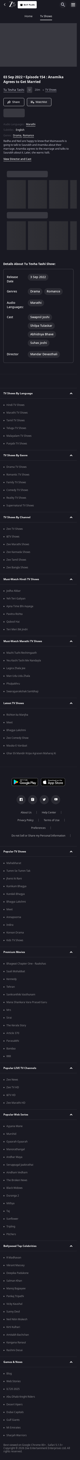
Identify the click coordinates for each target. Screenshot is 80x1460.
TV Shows (51, 90)
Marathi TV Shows (17, 413)
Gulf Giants (13, 1420)
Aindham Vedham (17, 1172)
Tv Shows (25, 16)
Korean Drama (15, 933)
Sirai (9, 1018)
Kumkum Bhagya (16, 886)
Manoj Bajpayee (16, 1288)
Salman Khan (14, 1281)
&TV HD (11, 1095)
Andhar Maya (14, 1157)
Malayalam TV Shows (19, 436)
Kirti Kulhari (13, 1327)
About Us (26, 812)
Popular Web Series (15, 1114)
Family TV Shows (16, 482)
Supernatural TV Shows (20, 505)
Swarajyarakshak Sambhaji (22, 691)
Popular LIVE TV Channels (19, 1068)
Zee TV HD (12, 1087)
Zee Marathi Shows (17, 544)
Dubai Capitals (15, 1412)
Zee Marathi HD (15, 1103)
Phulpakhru (13, 684)
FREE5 (60, 16)
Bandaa (11, 1049)
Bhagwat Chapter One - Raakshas (26, 964)
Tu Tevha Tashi (13, 90)
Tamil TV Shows (15, 420)
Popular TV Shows (14, 851)
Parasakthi (12, 1041)
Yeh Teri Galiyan (15, 599)
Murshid (11, 1134)
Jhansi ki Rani (14, 879)
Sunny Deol (13, 1312)
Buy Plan (27, 4)
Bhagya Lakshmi (16, 730)
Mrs (8, 1010)
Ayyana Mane (14, 1126)
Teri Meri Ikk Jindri (17, 629)
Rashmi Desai (14, 1350)
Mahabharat (13, 863)
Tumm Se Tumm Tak (18, 871)
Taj (8, 1211)
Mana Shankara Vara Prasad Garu (26, 1002)
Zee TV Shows (14, 529)
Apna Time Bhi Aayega (19, 606)
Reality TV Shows (16, 498)
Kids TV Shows (14, 940)
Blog (9, 1374)
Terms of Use (52, 820)
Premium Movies (14, 952)
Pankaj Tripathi (15, 1296)
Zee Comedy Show (17, 738)
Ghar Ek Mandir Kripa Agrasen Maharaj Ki (31, 753)
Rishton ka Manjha (17, 715)
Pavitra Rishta (14, 614)
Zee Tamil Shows (16, 560)
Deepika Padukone (17, 1273)
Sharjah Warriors (16, 1435)
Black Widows (14, 1188)
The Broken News (16, 1180)
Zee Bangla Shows (17, 567)
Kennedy (11, 979)
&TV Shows (12, 537)
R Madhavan (13, 1258)
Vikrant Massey (15, 1265)
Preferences (38, 828)
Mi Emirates (13, 1428)
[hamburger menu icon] (73, 4)
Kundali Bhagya (15, 894)
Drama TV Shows (16, 467)
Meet (9, 722)
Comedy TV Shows (17, 490)
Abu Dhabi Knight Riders (20, 1397)
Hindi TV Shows (15, 405)
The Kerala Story (16, 1025)
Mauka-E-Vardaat (16, 746)
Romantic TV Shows (17, 475)
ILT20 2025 (13, 1389)
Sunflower (12, 1219)
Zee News (12, 1080)
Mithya (10, 1203)
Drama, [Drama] (17, 135)
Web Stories (13, 1381)
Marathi (30, 124)
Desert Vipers (14, 1404)
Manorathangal (15, 1149)
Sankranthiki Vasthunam (20, 994)
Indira (9, 925)
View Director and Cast (17, 159)
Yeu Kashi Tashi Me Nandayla (23, 660)
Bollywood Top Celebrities (19, 1246)
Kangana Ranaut (16, 1342)
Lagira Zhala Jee (15, 668)
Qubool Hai (13, 622)
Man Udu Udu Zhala (18, 676)
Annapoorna (13, 917)
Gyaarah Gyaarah (17, 1142)
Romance (28, 135)
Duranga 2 (12, 1196)
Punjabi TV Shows (16, 444)
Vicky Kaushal (14, 1304)
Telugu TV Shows (16, 428)
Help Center (49, 812)
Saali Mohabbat (15, 971)
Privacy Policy (25, 820)
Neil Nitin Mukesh (16, 1319)
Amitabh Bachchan (17, 1335)
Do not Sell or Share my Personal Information (38, 836)
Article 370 (12, 1033)
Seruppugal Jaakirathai (19, 1165)
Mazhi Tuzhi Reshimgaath (21, 653)
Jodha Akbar (13, 591)
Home (8, 16)
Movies (43, 16)
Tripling (10, 1226)
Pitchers (11, 1234)
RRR (8, 1056)
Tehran (10, 987)
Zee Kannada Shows (18, 552)
